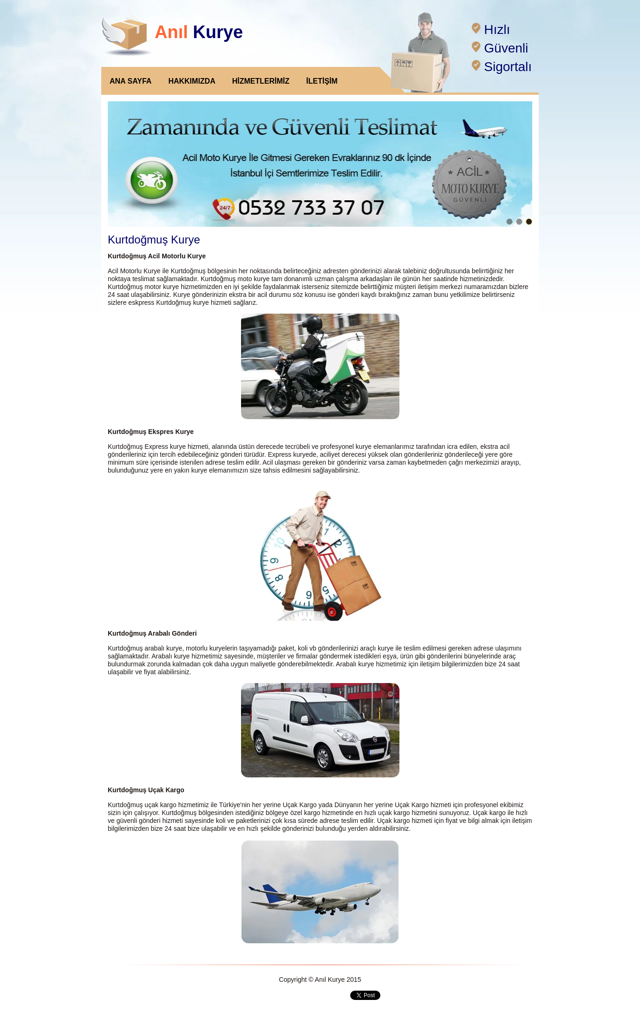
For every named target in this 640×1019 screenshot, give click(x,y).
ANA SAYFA (130, 81)
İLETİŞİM (322, 81)
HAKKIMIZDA (191, 81)
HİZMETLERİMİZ (261, 81)
